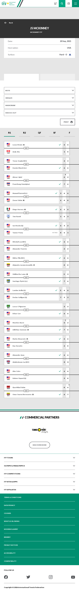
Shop (55, 3)
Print (66, 122)
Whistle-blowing (11, 521)
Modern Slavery (11, 529)
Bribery (7, 537)
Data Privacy (9, 505)
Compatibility (10, 561)
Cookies (7, 513)
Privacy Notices (11, 545)
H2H (26, 148)
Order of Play (57, 77)
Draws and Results (21, 77)
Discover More (39, 445)
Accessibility (9, 553)
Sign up (68, 3)
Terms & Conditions (12, 497)
